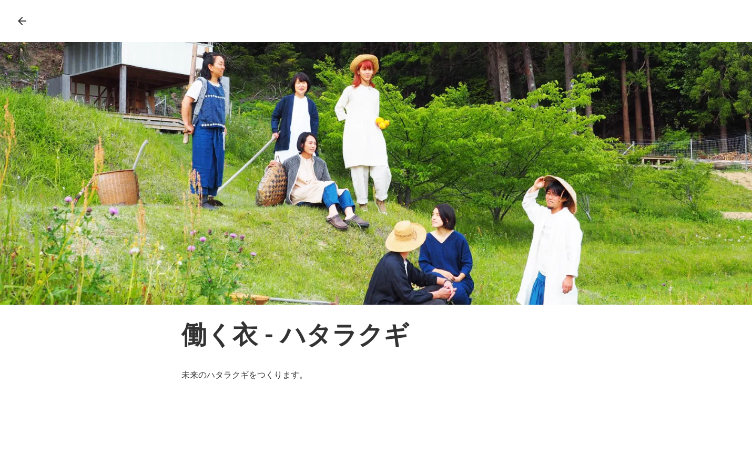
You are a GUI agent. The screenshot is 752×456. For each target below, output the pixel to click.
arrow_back (22, 21)
